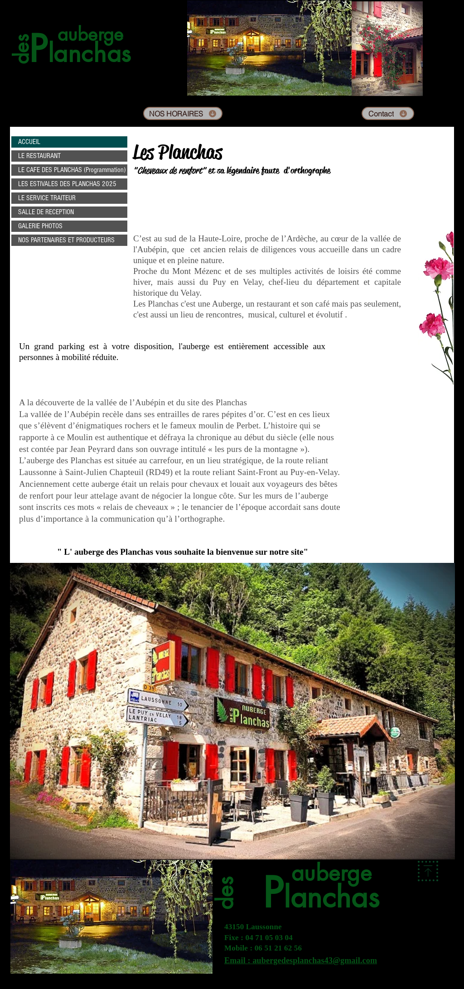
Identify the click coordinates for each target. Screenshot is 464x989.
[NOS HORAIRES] (182, 113)
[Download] (428, 871)
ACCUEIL (29, 142)
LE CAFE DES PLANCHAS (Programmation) (72, 170)
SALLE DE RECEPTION (46, 212)
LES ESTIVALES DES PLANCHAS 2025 (67, 184)
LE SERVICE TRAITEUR (47, 198)
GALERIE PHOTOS (40, 226)
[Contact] (388, 113)
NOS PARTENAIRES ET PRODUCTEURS (66, 240)
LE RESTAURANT (39, 156)
